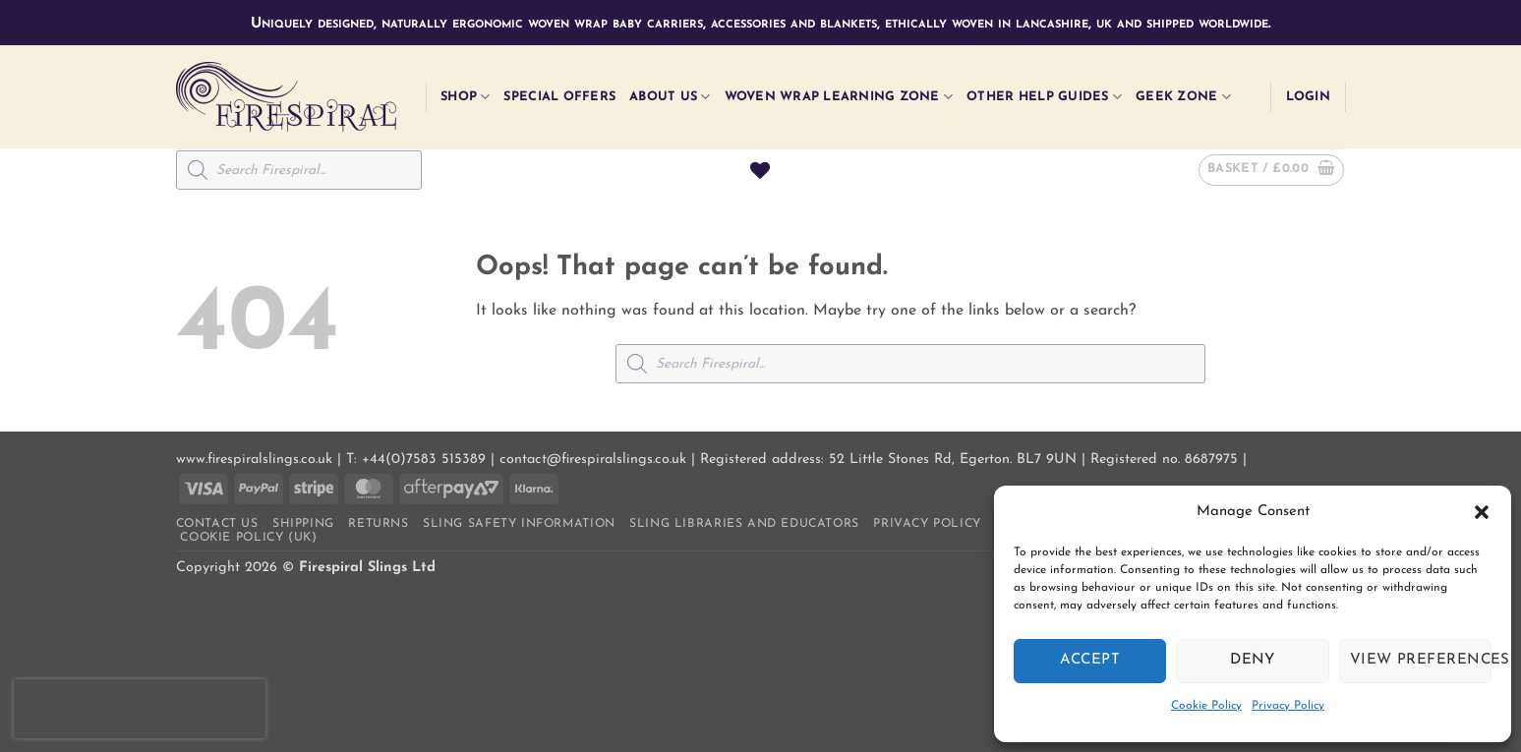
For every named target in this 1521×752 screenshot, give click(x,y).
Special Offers (559, 96)
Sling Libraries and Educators (744, 524)
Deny (1252, 660)
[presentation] (139, 708)
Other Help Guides (1044, 96)
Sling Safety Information (519, 524)
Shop (465, 96)
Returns (378, 524)
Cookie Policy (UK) (248, 538)
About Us (670, 96)
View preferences (1421, 660)
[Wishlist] (760, 170)
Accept (1090, 660)
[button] (1482, 512)
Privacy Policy (1288, 706)
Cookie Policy (1206, 706)
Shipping (303, 524)
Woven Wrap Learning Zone (839, 96)
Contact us (217, 524)
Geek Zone (1183, 96)
